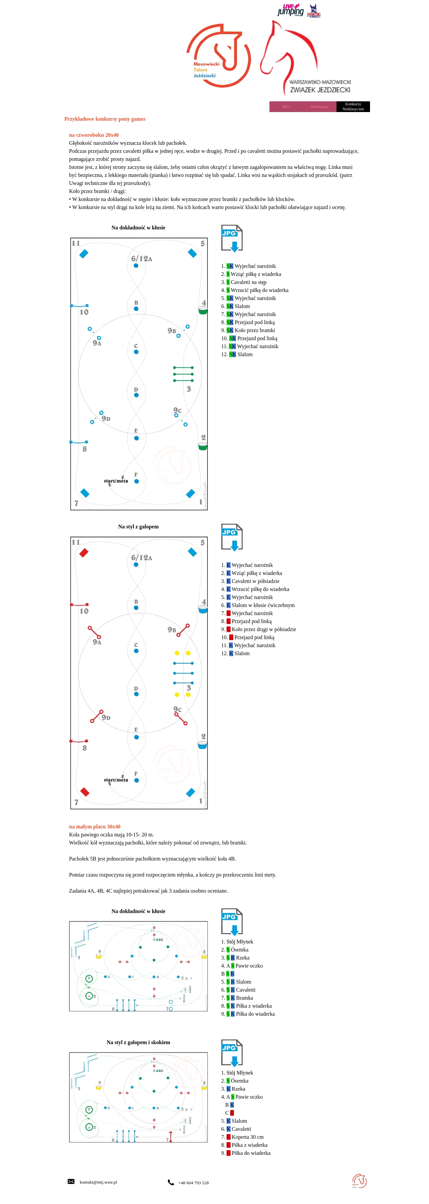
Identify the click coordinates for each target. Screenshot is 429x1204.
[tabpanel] (225, 9)
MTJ (286, 106)
